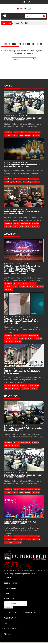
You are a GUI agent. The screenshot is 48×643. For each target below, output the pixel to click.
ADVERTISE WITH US (11, 629)
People (15, 135)
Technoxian (8, 341)
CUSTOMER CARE (10, 588)
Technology (36, 135)
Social (21, 135)
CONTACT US (8, 594)
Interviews (8, 226)
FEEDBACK (7, 634)
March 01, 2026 (10, 209)
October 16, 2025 (10, 264)
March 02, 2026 (10, 162)
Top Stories (36, 182)
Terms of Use (30, 574)
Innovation (8, 135)
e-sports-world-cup (34, 132)
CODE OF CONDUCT (10, 583)
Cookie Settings (19, 574)
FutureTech (21, 115)
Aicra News (8, 132)
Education (24, 283)
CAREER (7, 623)
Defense (23, 132)
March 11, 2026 (10, 426)
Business (16, 132)
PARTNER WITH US (10, 618)
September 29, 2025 (11, 369)
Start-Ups (28, 135)
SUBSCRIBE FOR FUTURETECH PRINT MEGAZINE (20, 613)
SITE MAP (7, 578)
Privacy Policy (8, 574)
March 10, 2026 (10, 115)
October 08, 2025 (10, 317)
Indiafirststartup (26, 223)
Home (17, 23)
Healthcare (32, 283)
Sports (12, 182)
